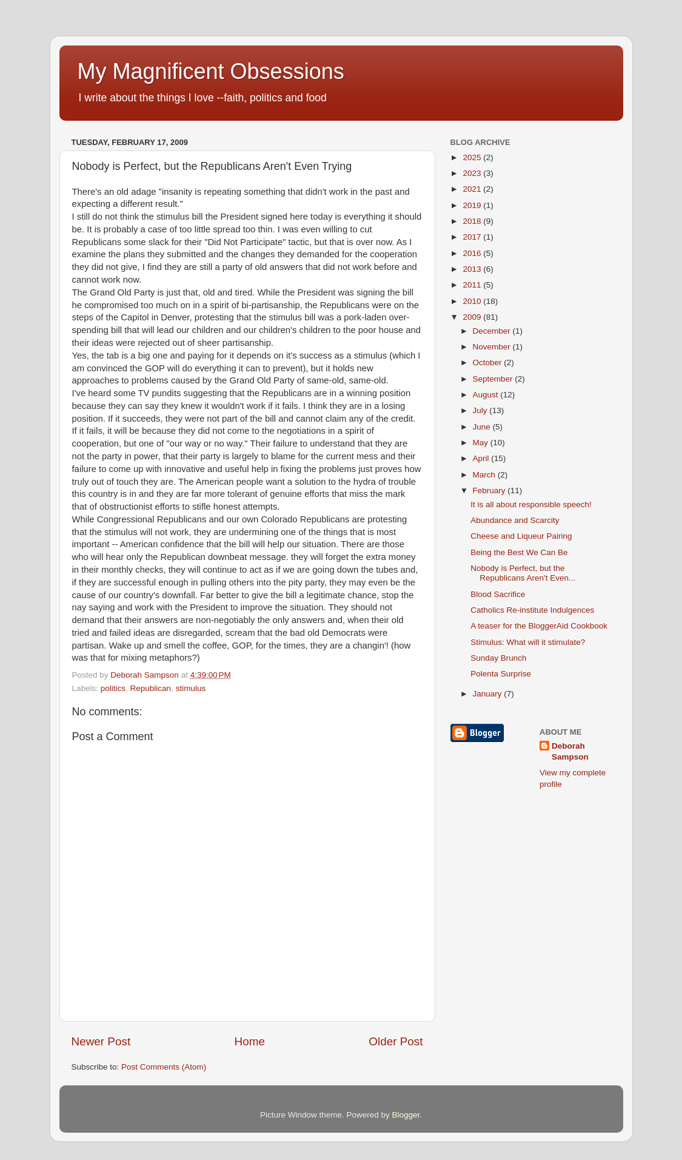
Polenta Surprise (500, 673)
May (481, 442)
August (487, 394)
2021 (473, 189)
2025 (473, 157)
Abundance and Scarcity (514, 520)
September (494, 378)
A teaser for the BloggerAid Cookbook (538, 625)
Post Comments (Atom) (163, 1066)
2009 (473, 317)
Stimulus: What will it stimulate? (527, 642)
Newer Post (101, 1041)
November (493, 346)
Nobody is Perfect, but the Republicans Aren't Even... (522, 573)
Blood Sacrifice (497, 594)
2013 (473, 269)
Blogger (406, 1114)
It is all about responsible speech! (531, 504)
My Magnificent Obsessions (211, 71)
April (482, 458)
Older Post (396, 1041)
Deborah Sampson (570, 751)
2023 (473, 173)
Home (250, 1041)
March (485, 474)
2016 (473, 253)
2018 (473, 221)
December (493, 331)
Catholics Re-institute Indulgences (532, 610)
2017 (473, 236)
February (490, 490)
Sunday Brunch (498, 658)
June (483, 426)
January (488, 693)
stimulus (191, 688)
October (488, 362)
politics (113, 688)
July (481, 410)
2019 (473, 205)
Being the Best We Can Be (518, 552)
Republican (151, 688)
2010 (473, 301)
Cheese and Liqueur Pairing (521, 536)
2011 (473, 284)
